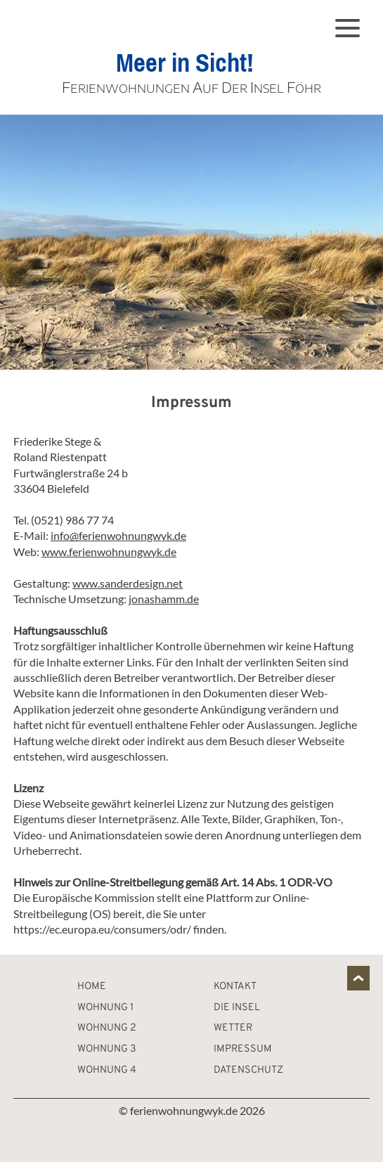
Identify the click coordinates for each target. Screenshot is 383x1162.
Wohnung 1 (105, 1007)
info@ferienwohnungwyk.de (118, 535)
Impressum (243, 1049)
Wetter (233, 1028)
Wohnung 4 (106, 1070)
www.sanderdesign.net (127, 583)
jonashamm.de (164, 598)
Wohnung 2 (106, 1028)
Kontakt (235, 986)
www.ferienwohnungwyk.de (108, 551)
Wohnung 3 (106, 1049)
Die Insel (237, 1007)
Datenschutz (248, 1070)
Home (91, 986)
